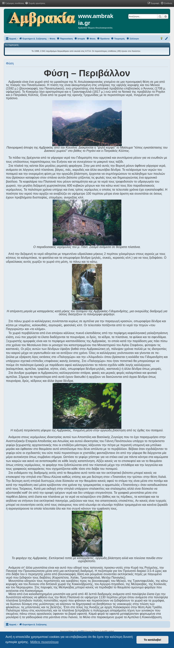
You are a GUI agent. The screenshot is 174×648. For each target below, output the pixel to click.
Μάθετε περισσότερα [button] (44, 642)
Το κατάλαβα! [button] (152, 639)
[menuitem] (35, 3)
